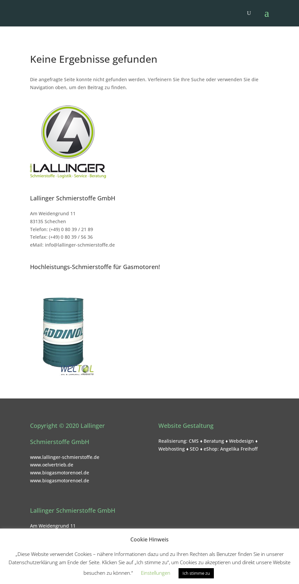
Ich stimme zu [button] (196, 573)
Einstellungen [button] (155, 572)
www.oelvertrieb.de (51, 465)
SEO (194, 449)
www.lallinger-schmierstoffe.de (64, 457)
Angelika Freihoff (239, 449)
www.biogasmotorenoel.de (59, 472)
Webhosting (171, 449)
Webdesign (241, 441)
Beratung (214, 441)
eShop (210, 449)
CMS (194, 441)
